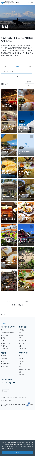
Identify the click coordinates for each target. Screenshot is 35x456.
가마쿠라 (4, 358)
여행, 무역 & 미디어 (7, 400)
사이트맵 (9, 397)
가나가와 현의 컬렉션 (7, 332)
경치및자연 (22, 343)
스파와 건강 (22, 340)
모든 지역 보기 (5, 366)
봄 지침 (3, 338)
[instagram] (10, 383)
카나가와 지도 (5, 364)
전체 (5, 66)
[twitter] (6, 383)
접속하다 (21, 358)
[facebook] (2, 383)
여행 (30, 66)
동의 (17, 453)
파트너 (15, 397)
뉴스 (2, 330)
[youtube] (14, 383)
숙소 (20, 356)
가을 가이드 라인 (6, 343)
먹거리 (21, 335)
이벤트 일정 (4, 335)
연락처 (3, 397)
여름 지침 (4, 340)
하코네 (3, 361)
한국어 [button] (5, 391)
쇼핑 (20, 346)
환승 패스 (21, 361)
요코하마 (4, 356)
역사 (20, 338)
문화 (20, 332)
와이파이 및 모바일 (24, 369)
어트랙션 (21, 330)
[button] (14, 91)
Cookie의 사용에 (28, 445)
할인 (20, 366)
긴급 (20, 372)
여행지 (17, 66)
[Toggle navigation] (32, 2)
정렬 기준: (30, 82)
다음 (26, 301)
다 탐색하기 (4, 348)
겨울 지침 (4, 346)
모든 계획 (21, 374)
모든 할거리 (22, 348)
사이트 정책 (22, 397)
